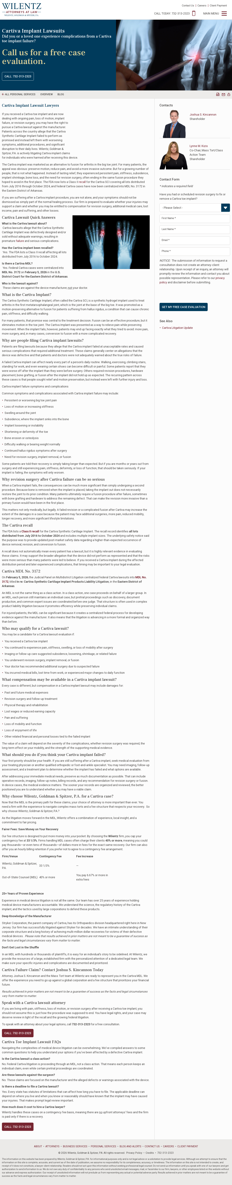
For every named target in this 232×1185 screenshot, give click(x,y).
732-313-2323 (165, 1152)
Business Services (75, 1146)
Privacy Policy (134, 1152)
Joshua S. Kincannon (203, 114)
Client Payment (218, 5)
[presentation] (184, 293)
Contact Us (188, 5)
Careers (202, 5)
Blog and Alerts (130, 1146)
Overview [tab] (46, 94)
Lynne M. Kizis (199, 146)
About (38, 1146)
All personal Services (20, 94)
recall (82, 182)
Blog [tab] (61, 94)
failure (20, 241)
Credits (150, 1152)
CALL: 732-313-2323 (17, 1033)
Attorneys (52, 1146)
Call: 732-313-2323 (18, 76)
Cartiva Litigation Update (177, 327)
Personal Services (103, 1146)
